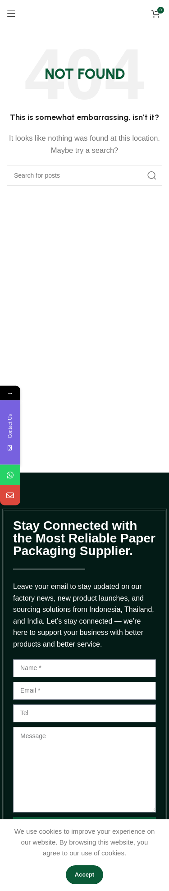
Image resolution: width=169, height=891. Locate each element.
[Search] (84, 175)
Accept (84, 874)
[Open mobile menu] (11, 14)
